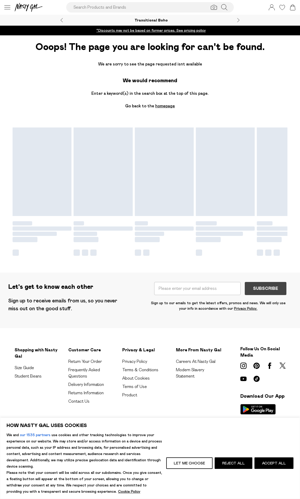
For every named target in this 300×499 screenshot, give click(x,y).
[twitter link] (283, 366)
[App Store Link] (258, 416)
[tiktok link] (256, 379)
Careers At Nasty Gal (195, 361)
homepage (165, 106)
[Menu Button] (7, 7)
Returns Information (86, 393)
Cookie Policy (129, 491)
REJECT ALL (233, 463)
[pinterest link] (256, 366)
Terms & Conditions (140, 370)
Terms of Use (134, 386)
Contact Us (79, 401)
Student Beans (28, 376)
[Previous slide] (61, 20)
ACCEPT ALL (274, 463)
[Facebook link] (269, 366)
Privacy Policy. (245, 308)
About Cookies (136, 378)
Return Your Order (85, 361)
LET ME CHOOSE (189, 463)
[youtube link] (243, 379)
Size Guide (24, 367)
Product (129, 395)
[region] (150, 458)
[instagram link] (243, 366)
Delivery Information (86, 384)
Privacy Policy (134, 361)
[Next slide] (238, 20)
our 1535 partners (35, 435)
